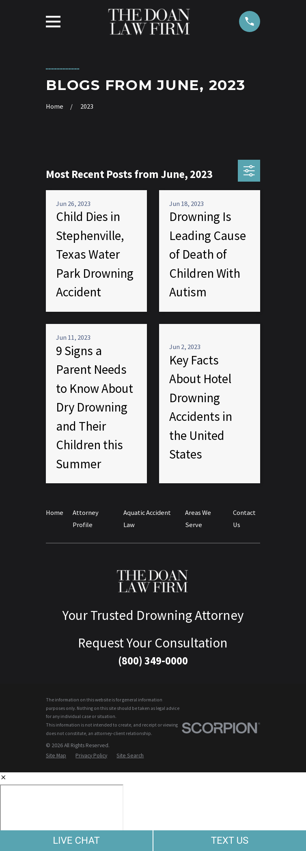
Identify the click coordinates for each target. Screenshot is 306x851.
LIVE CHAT (76, 840)
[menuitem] (56, 755)
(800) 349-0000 (153, 660)
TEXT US (230, 840)
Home (54, 512)
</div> (61, 816)
